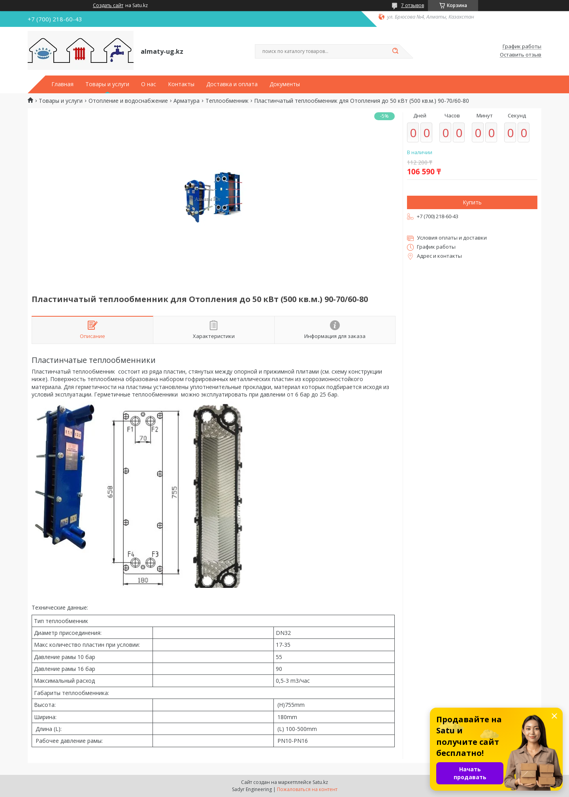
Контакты (181, 84)
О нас (148, 84)
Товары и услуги (107, 84)
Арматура (186, 100)
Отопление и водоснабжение (128, 100)
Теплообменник (227, 100)
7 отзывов (412, 5)
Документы (284, 84)
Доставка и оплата (232, 84)
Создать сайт (108, 5)
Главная (62, 84)
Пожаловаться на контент (307, 789)
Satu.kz (320, 782)
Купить (472, 202)
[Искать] (395, 51)
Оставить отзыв (520, 55)
